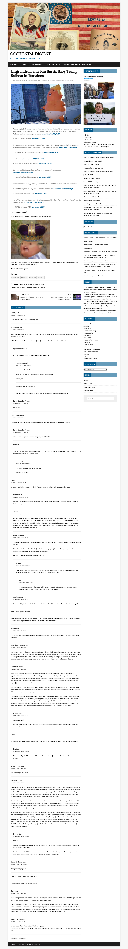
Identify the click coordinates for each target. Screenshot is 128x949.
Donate (24, 64)
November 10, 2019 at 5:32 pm (18, 893)
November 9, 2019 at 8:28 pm (18, 330)
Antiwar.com (88, 328)
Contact (13, 64)
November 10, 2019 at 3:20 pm (21, 836)
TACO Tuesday (98, 161)
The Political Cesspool (91, 351)
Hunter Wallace (32, 81)
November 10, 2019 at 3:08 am (18, 669)
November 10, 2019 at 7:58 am (23, 464)
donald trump (60, 81)
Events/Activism (53, 64)
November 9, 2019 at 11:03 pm (18, 614)
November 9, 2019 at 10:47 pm (20, 403)
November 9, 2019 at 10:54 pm (18, 483)
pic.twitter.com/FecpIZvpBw (23, 172)
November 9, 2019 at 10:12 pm (20, 351)
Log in (86, 380)
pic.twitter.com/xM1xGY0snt (33, 202)
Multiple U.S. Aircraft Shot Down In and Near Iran (98, 208)
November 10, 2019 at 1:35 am (20, 497)
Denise (16, 444)
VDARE (86, 356)
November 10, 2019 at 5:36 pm (23, 566)
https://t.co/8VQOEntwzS (68, 147)
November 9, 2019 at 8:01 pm (18, 315)
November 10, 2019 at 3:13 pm (20, 716)
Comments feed (89, 387)
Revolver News (88, 345)
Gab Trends (87, 335)
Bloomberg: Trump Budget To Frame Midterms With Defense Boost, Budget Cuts (99, 256)
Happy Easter (88, 248)
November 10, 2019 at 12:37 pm (18, 879)
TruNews (87, 354)
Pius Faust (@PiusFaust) (20, 611)
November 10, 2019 (38, 138)
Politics (67, 81)
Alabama (52, 81)
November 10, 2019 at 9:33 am (18, 783)
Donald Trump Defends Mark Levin (95, 276)
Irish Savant (88, 338)
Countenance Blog (90, 331)
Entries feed (88, 384)
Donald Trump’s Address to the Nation (97, 261)
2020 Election (44, 81)
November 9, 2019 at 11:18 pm (20, 447)
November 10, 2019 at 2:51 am (20, 514)
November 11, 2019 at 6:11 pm (18, 922)
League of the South (91, 340)
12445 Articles (39, 284)
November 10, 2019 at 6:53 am (20, 599)
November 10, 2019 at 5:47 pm (23, 365)
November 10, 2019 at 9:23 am (18, 768)
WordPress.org (88, 391)
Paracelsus (17, 494)
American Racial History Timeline (77, 64)
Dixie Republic (88, 333)
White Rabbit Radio (90, 358)
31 (72, 81)
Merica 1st (87, 342)
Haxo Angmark (22, 363)
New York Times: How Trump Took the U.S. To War (100, 238)
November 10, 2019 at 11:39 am (21, 751)
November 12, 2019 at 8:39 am (25, 583)
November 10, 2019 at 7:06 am (18, 737)
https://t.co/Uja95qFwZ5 (50, 134)
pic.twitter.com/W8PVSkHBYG (33, 159)
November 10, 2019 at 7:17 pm (23, 389)
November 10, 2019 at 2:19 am (18, 648)
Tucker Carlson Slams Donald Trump (102, 157)
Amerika (86, 326)
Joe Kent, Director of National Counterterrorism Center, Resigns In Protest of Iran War (100, 265)
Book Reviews (37, 64)
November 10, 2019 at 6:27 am (20, 538)
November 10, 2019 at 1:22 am (18, 631)
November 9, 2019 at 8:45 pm (18, 418)
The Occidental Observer (92, 349)
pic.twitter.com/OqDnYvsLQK (62, 188)
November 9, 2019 (19, 81)
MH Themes (37, 944)
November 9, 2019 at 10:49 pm (20, 432)
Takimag (86, 347)
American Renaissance (91, 324)
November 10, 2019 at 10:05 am (19, 864)
